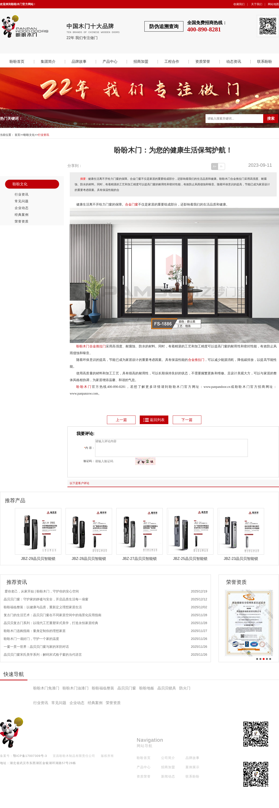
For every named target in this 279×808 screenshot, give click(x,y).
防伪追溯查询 (164, 26)
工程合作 (171, 61)
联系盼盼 (264, 61)
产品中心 (110, 61)
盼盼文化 (29, 134)
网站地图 (273, 4)
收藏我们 (239, 4)
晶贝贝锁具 (166, 692)
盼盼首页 (17, 61)
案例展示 (192, 770)
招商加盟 (140, 61)
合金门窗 (131, 204)
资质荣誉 (202, 61)
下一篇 (187, 420)
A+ (214, 166)
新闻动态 (168, 780)
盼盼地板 (146, 692)
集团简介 (48, 61)
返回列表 (154, 420)
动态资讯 (233, 61)
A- (221, 166)
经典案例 (22, 214)
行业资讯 (43, 134)
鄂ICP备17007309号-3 (30, 759)
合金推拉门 (196, 360)
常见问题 (22, 201)
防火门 (184, 692)
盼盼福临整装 (103, 692)
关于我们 (256, 4)
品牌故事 (79, 61)
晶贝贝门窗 (126, 692)
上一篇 (121, 420)
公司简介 (168, 761)
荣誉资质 (22, 221)
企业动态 (22, 208)
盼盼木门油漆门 (76, 692)
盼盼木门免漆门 (46, 692)
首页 (17, 134)
